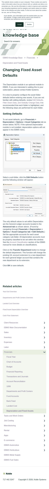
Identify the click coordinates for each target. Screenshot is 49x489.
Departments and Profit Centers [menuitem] (20, 391)
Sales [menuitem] (6, 332)
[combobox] (22, 41)
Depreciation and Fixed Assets (15, 63)
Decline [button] (29, 24)
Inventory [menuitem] (8, 337)
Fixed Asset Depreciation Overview (15, 309)
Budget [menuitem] (9, 367)
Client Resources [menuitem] (11, 323)
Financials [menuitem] (8, 352)
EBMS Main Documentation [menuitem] (15, 328)
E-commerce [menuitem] (9, 440)
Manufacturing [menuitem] (10, 426)
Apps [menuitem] (6, 435)
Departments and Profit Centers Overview (18, 298)
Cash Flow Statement (10, 315)
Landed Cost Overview (11, 303)
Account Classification (19, 242)
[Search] (44, 41)
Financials (31, 58)
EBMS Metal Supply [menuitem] (12, 455)
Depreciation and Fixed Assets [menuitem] (20, 411)
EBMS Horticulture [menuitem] (11, 450)
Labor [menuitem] (6, 347)
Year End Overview (10, 292)
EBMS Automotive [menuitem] (11, 445)
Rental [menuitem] (6, 430)
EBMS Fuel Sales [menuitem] (11, 460)
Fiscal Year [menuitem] (11, 357)
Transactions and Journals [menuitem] (17, 377)
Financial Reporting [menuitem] (15, 372)
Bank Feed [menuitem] (11, 401)
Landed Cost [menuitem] (12, 406)
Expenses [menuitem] (8, 342)
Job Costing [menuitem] (9, 421)
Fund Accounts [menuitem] (13, 396)
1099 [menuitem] (9, 386)
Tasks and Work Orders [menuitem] (13, 416)
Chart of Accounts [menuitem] (14, 362)
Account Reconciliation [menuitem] (16, 381)
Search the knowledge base (21, 31)
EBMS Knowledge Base (13, 58)
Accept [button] (19, 24)
